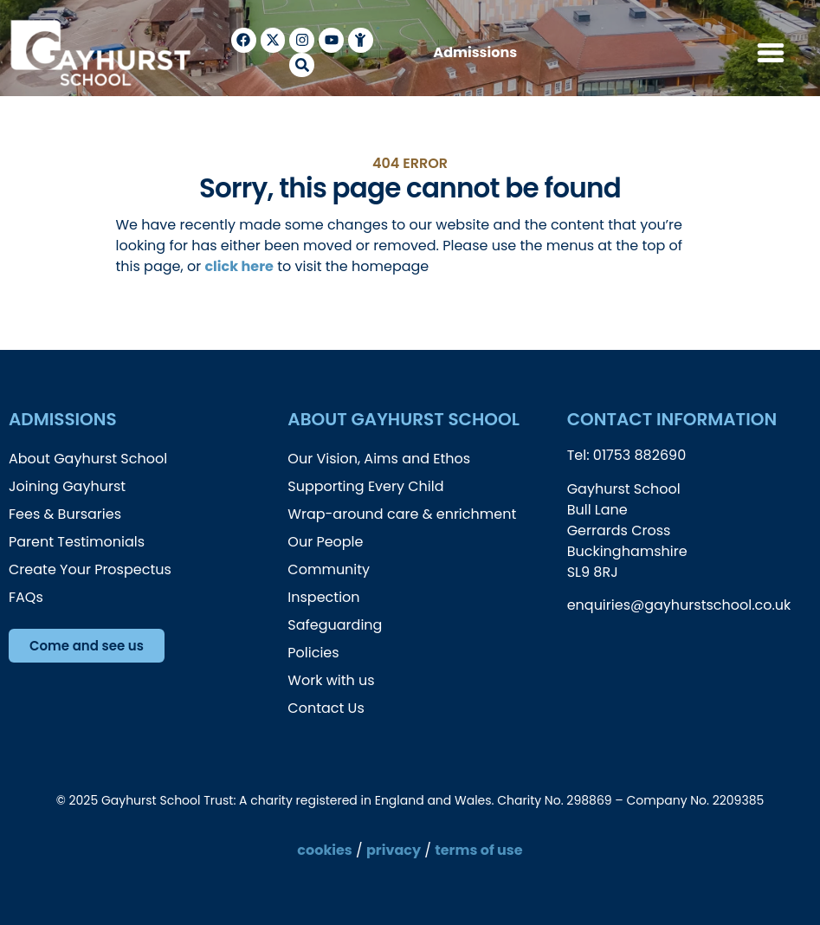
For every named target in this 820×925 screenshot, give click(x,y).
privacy (393, 850)
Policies (313, 653)
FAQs (26, 597)
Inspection (323, 597)
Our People (325, 542)
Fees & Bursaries (65, 514)
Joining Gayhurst (67, 486)
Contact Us (325, 708)
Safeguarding (334, 625)
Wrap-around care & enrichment (401, 514)
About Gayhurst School (88, 459)
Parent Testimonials (77, 542)
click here (238, 266)
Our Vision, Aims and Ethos (378, 459)
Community (328, 569)
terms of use (478, 850)
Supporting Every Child (365, 486)
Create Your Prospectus (90, 569)
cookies (324, 850)
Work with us (330, 680)
